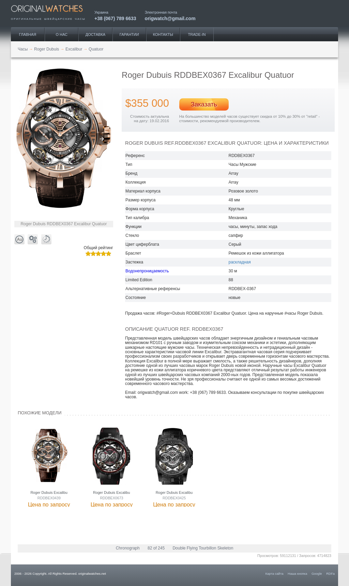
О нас (61, 34)
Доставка (95, 34)
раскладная (239, 262)
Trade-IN (197, 34)
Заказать (204, 104)
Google (317, 573)
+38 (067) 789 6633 (115, 18)
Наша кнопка (297, 573)
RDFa (330, 573)
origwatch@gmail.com (170, 18)
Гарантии (129, 34)
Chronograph (128, 548)
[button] (102, 139)
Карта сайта (274, 573)
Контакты (163, 34)
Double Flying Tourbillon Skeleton (202, 548)
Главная (27, 34)
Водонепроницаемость (147, 271)
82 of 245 (156, 548)
